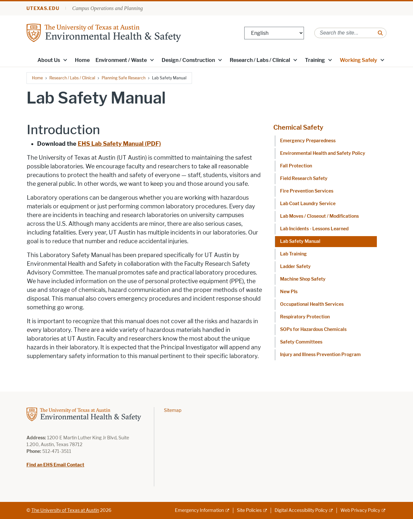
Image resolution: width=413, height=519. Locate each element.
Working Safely (358, 60)
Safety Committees (301, 342)
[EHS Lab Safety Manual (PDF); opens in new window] (119, 143)
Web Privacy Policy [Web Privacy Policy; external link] (360, 510)
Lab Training (293, 254)
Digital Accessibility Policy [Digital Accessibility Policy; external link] (301, 510)
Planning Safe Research (124, 77)
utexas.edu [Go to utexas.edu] (42, 8)
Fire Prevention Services (306, 191)
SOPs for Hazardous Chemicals (313, 329)
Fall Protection (296, 166)
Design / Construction (188, 60)
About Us (48, 60)
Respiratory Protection (305, 317)
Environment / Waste (121, 60)
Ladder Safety (295, 266)
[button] (65, 60)
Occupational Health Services (312, 304)
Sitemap (172, 410)
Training (315, 60)
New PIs (288, 291)
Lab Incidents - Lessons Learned (314, 229)
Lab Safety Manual (300, 241)
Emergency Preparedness (308, 141)
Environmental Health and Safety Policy (322, 153)
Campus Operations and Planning (107, 8)
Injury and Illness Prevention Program (320, 354)
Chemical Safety (298, 127)
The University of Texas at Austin (65, 510)
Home (82, 60)
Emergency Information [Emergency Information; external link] (199, 510)
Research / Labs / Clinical (260, 60)
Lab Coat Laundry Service (308, 203)
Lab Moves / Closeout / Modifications (319, 216)
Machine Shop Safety (303, 279)
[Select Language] (274, 33)
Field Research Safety (303, 178)
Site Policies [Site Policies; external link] (249, 510)
